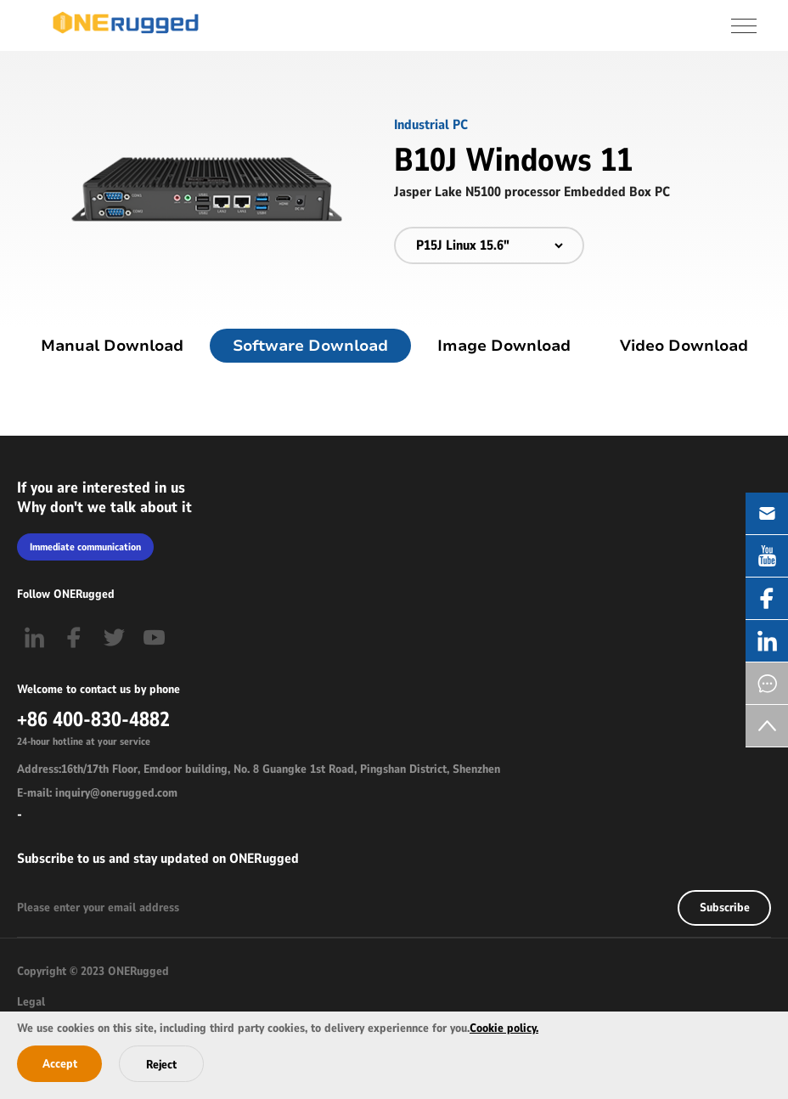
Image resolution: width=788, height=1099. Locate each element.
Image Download (504, 345)
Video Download (684, 345)
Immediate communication (85, 547)
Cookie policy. (504, 1028)
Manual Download (112, 345)
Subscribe (725, 907)
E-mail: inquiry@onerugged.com (97, 793)
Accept (59, 1064)
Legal (31, 1002)
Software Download (310, 345)
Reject (161, 1065)
